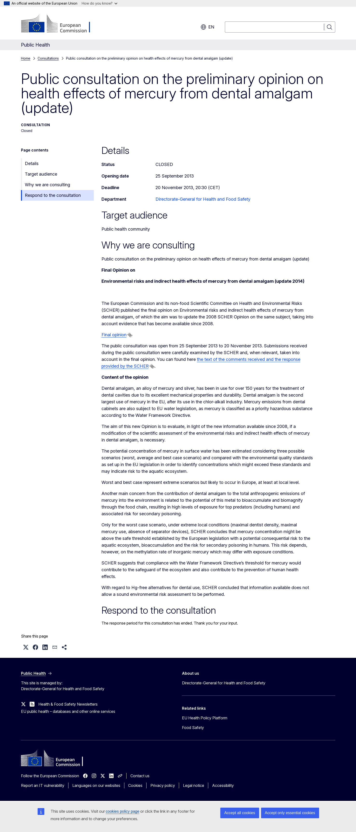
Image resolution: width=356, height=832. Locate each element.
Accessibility (223, 785)
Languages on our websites (96, 785)
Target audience (41, 174)
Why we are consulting (47, 184)
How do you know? (99, 3)
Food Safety (193, 727)
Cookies (135, 785)
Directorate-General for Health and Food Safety (202, 199)
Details (32, 163)
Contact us (139, 775)
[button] (26, 647)
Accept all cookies (239, 813)
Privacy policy (162, 785)
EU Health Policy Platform (204, 717)
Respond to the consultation (53, 195)
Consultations (48, 58)
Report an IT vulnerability (42, 785)
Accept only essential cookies (290, 813)
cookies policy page (123, 811)
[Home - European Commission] (60, 24)
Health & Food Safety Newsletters (68, 704)
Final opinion (114, 334)
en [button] (207, 27)
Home (25, 58)
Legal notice (193, 785)
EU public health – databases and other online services (68, 711)
